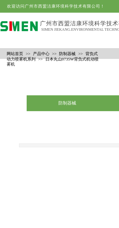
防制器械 (67, 53)
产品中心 (41, 53)
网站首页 (15, 53)
